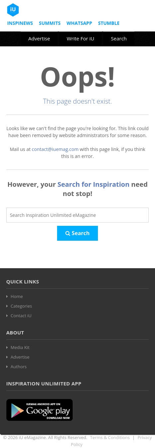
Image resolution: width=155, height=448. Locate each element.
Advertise (39, 38)
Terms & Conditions (109, 437)
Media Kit (20, 347)
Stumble (108, 23)
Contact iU (21, 316)
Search (119, 38)
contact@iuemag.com (55, 149)
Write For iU (80, 38)
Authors (19, 367)
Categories (21, 306)
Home (17, 296)
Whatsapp (79, 23)
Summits (49, 23)
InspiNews (20, 23)
